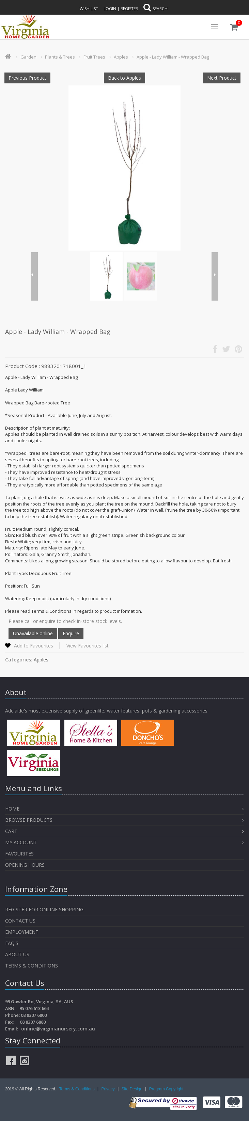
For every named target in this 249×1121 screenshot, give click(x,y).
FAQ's (11, 943)
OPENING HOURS (25, 865)
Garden (28, 57)
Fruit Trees (94, 57)
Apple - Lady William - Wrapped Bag (173, 57)
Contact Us (20, 920)
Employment (21, 932)
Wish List (89, 9)
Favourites (20, 853)
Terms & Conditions (31, 965)
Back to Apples (124, 78)
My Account (21, 842)
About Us (17, 954)
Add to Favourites (33, 645)
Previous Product (27, 78)
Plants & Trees (60, 57)
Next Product (221, 78)
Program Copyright (166, 1089)
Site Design (133, 1089)
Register (129, 9)
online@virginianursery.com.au (58, 1028)
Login (110, 9)
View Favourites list (87, 645)
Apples (121, 57)
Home (12, 808)
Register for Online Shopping (44, 909)
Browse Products (28, 820)
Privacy (108, 1089)
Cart (11, 831)
